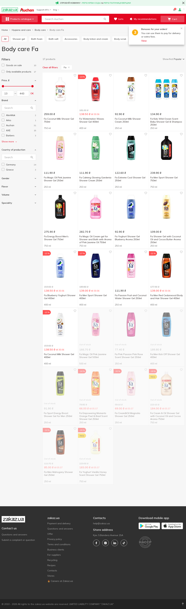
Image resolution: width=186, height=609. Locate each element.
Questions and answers (14, 534)
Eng (56, 10)
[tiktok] (124, 543)
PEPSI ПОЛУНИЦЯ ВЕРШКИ (117, 3)
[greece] (21, 169)
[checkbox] (3, 65)
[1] (21, 65)
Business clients (55, 549)
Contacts (52, 570)
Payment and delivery (58, 523)
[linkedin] (114, 543)
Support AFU (44, 10)
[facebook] (96, 543)
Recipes (51, 565)
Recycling (52, 560)
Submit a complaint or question (18, 539)
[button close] (183, 3)
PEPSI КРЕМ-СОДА (91, 3)
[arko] (21, 120)
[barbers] (21, 135)
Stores (50, 575)
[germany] (21, 164)
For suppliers (54, 554)
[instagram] (105, 543)
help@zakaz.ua (101, 523)
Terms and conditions (58, 544)
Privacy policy (54, 539)
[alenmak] (21, 115)
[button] (105, 19)
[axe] (21, 130)
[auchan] (21, 125)
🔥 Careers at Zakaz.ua (60, 581)
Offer (50, 533)
